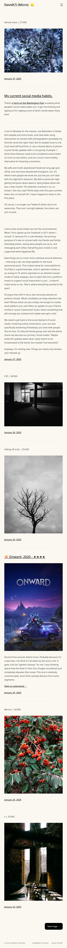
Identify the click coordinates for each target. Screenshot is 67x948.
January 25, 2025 (12, 692)
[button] (32, 4)
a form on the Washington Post (28, 103)
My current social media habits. (28, 96)
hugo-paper (57, 943)
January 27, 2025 (12, 78)
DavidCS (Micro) (16, 5)
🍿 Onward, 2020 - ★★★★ (24, 556)
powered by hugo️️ (40, 943)
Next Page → (53, 926)
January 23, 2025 (12, 906)
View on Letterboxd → (15, 686)
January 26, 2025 (12, 432)
